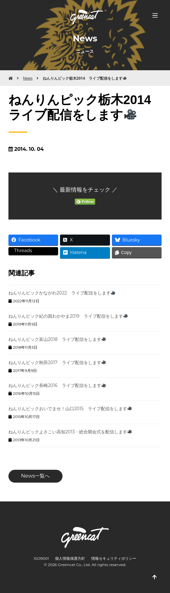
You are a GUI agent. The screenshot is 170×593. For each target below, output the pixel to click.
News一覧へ (35, 476)
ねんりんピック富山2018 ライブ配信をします (57, 339)
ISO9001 (41, 558)
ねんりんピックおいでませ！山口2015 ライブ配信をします (70, 408)
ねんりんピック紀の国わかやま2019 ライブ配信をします (68, 316)
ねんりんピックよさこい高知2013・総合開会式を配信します (70, 432)
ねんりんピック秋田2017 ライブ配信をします (57, 362)
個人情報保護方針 (70, 558)
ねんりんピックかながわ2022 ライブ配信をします (61, 293)
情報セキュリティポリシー (113, 558)
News (27, 78)
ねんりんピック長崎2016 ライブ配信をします (57, 385)
